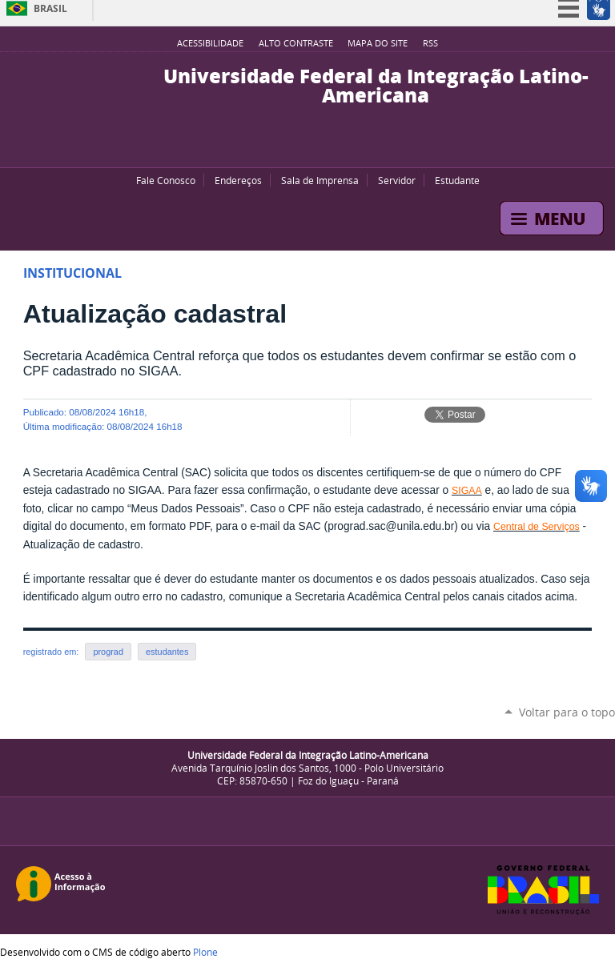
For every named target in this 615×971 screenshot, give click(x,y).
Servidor (397, 180)
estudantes (167, 651)
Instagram (340, 147)
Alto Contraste (296, 43)
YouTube (279, 147)
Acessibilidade (210, 43)
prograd (108, 651)
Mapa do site (378, 43)
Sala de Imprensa (320, 180)
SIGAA (467, 490)
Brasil (50, 8)
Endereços (238, 180)
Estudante (457, 180)
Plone (205, 951)
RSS (430, 43)
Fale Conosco (165, 180)
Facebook (299, 147)
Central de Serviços (536, 526)
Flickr (320, 147)
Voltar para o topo (567, 712)
